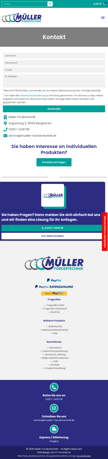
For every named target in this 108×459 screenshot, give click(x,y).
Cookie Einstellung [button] (55, 368)
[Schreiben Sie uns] (54, 408)
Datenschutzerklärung (32, 95)
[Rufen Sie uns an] (54, 387)
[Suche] (49, 4)
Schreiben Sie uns (54, 416)
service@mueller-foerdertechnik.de (54, 420)
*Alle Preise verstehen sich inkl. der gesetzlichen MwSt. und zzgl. (54, 456)
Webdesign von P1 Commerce (54, 452)
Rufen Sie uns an (54, 395)
